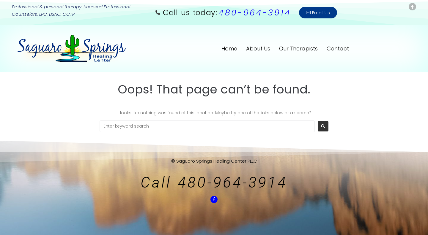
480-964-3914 (254, 12)
